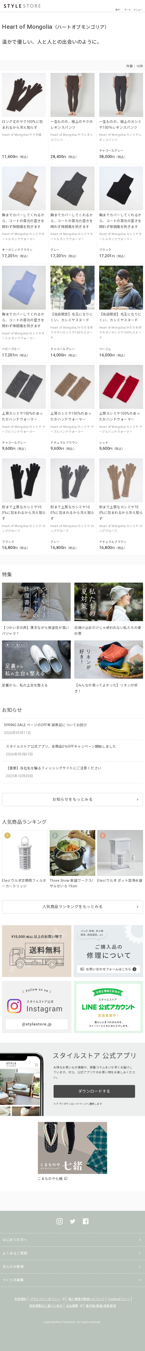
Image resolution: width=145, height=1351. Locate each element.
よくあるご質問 (14, 1253)
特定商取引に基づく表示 (46, 1306)
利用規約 (21, 1299)
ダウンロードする (94, 1091)
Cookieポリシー (119, 1299)
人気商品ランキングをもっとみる (72, 906)
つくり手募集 (13, 1280)
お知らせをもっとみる (72, 799)
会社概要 (72, 1306)
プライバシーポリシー (45, 1299)
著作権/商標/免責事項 (101, 1306)
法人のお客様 (13, 1267)
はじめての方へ (14, 1240)
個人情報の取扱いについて (86, 1299)
